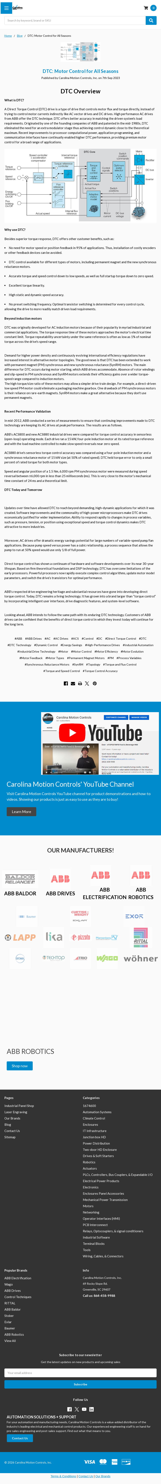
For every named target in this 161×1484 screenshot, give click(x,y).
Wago (8, 1284)
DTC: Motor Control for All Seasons (80, 71)
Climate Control (94, 1118)
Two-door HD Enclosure (100, 1149)
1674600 (89, 1106)
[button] (21, 811)
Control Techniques (17, 1297)
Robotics (89, 1162)
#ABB (18, 638)
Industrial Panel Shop (19, 1106)
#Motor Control (81, 651)
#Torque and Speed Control (61, 671)
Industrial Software (96, 1237)
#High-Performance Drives (102, 645)
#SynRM (77, 664)
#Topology (93, 664)
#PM (111, 658)
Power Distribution (96, 1143)
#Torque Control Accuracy (100, 671)
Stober (9, 1316)
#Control (87, 638)
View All (10, 1341)
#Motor (63, 651)
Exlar (8, 1322)
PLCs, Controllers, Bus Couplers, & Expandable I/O (118, 1175)
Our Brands (12, 1118)
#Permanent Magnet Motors (86, 658)
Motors (88, 1206)
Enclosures (90, 1124)
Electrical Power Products (101, 1181)
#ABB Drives (33, 638)
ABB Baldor (12, 1309)
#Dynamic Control (46, 645)
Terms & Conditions (63, 1476)
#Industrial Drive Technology (36, 651)
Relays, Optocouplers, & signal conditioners (113, 1231)
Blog (7, 1124)
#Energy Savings (71, 645)
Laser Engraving (15, 1112)
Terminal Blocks (94, 1243)
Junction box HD (94, 1137)
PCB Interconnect (95, 1225)
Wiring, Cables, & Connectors (103, 1256)
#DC (99, 638)
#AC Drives (60, 638)
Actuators (90, 1168)
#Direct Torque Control (120, 638)
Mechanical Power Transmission (105, 1200)
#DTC (143, 638)
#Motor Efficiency (106, 651)
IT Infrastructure (94, 1131)
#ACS (75, 638)
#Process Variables (129, 658)
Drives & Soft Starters (98, 1156)
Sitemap (10, 1137)
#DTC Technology (19, 645)
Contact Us (12, 1131)
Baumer (9, 1328)
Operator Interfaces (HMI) (101, 1218)
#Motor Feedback (31, 658)
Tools (87, 1250)
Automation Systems (97, 1112)
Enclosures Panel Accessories (103, 1193)
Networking (91, 1212)
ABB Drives (12, 1290)
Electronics (91, 1187)
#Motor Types (54, 658)
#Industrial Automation (138, 645)
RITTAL (9, 1303)
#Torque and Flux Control (119, 664)
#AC (48, 638)
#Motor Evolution (132, 651)
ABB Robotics (14, 1334)
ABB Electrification (17, 1278)
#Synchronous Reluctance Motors (47, 664)
